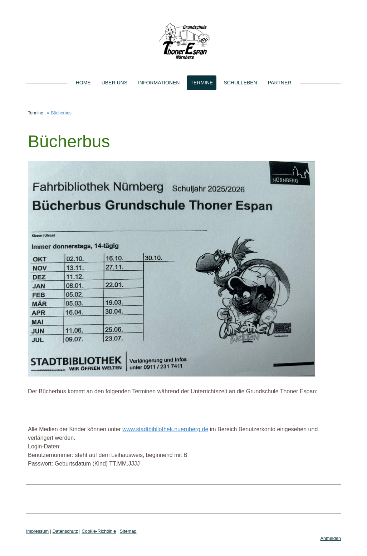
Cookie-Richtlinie (99, 531)
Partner (280, 82)
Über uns (114, 82)
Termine (201, 82)
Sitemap (128, 531)
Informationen (159, 82)
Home (83, 82)
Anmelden (330, 538)
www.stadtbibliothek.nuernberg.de (165, 429)
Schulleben (240, 82)
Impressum (37, 531)
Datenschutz (65, 531)
